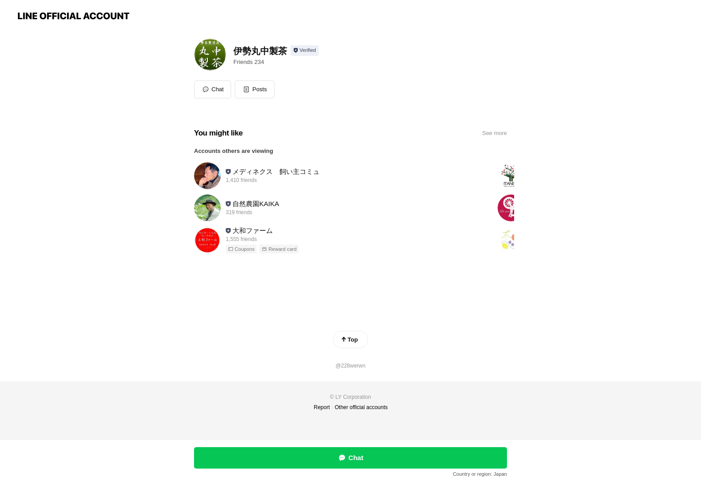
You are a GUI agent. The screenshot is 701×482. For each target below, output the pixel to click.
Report (322, 407)
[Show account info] (305, 50)
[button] (254, 89)
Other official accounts (361, 407)
